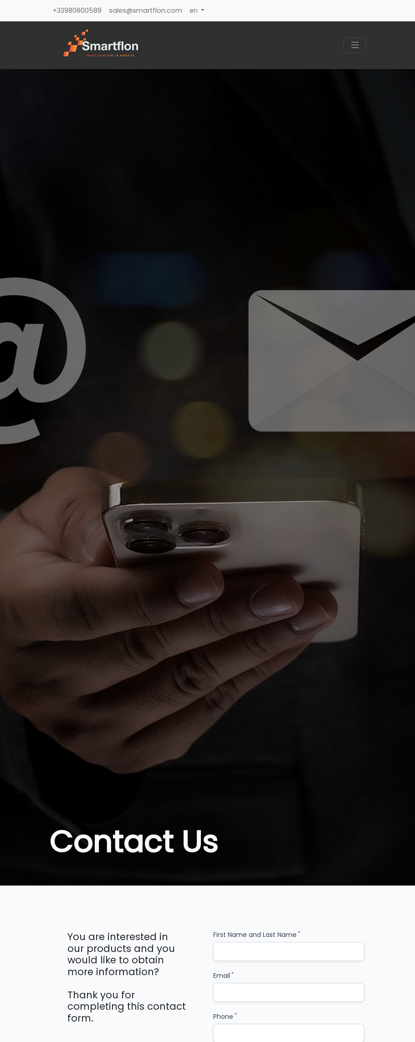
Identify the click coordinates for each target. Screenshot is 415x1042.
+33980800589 (77, 10)
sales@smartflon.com (145, 10)
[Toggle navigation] (354, 45)
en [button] (195, 10)
